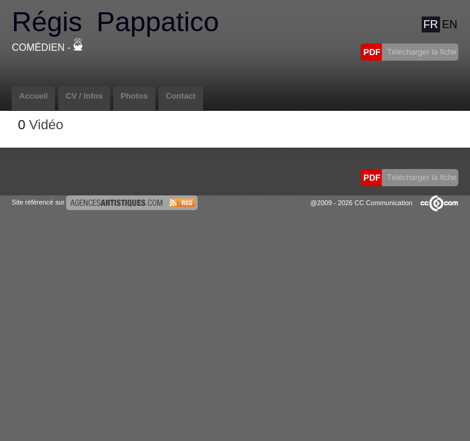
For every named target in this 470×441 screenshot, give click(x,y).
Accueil (33, 95)
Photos (134, 95)
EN (449, 24)
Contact (181, 95)
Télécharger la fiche (421, 51)
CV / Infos (84, 95)
